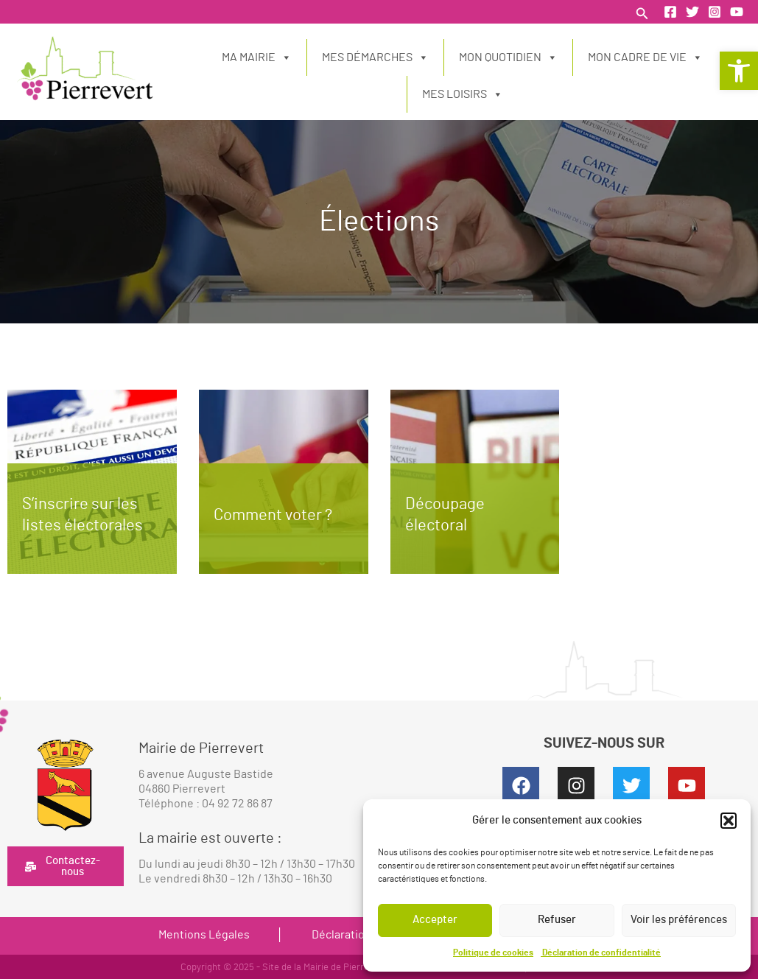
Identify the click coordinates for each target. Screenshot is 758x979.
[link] (739, 71)
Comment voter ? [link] (273, 515)
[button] (728, 820)
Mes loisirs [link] (462, 94)
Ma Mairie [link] (257, 57)
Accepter (435, 919)
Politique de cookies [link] (493, 952)
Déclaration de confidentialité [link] (601, 952)
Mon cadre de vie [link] (645, 57)
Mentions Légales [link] (204, 935)
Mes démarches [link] (375, 57)
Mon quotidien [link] (508, 57)
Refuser (557, 919)
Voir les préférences (679, 919)
